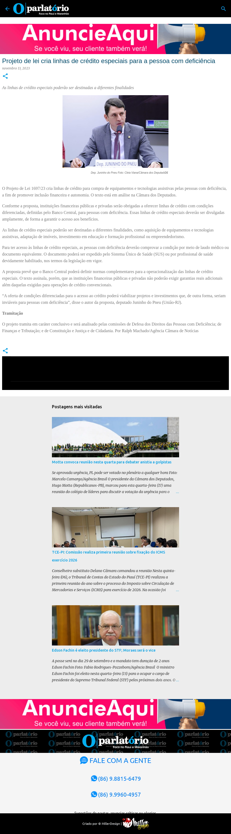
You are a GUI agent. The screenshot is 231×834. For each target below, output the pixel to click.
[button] (5, 76)
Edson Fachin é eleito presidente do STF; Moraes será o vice (104, 650)
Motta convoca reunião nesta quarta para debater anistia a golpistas (111, 462)
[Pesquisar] (223, 8)
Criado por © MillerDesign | (115, 823)
